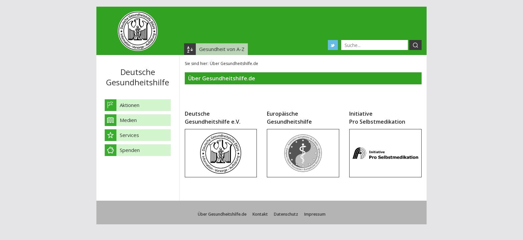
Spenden (130, 150)
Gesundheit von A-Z (221, 49)
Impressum (315, 214)
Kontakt (260, 214)
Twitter (333, 45)
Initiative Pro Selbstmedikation (377, 117)
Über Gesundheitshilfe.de (222, 214)
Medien (128, 120)
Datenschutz (286, 214)
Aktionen (129, 105)
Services (129, 135)
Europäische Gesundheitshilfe (289, 117)
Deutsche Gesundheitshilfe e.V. (212, 117)
